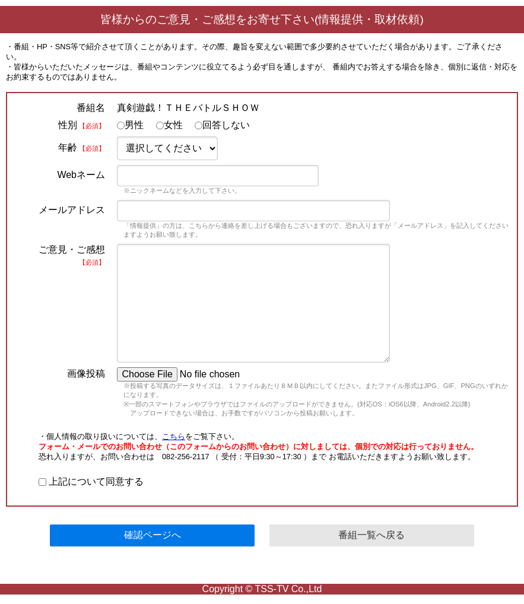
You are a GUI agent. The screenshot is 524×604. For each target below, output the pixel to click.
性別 (81, 125)
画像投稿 (86, 373)
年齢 (81, 147)
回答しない (222, 125)
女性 (169, 125)
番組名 (91, 108)
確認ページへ (152, 535)
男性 (130, 125)
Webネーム (81, 175)
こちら (173, 436)
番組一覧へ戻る (371, 535)
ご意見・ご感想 (72, 255)
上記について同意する (91, 481)
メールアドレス (72, 210)
